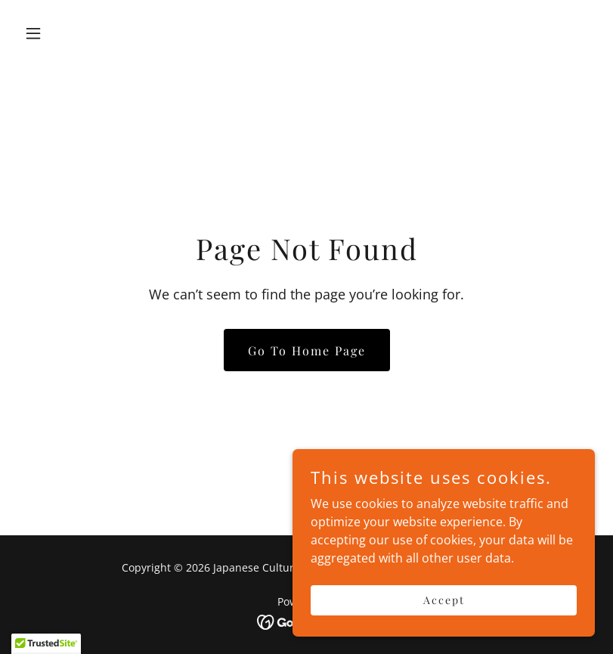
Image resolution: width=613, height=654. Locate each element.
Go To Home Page (307, 350)
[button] (61, 33)
